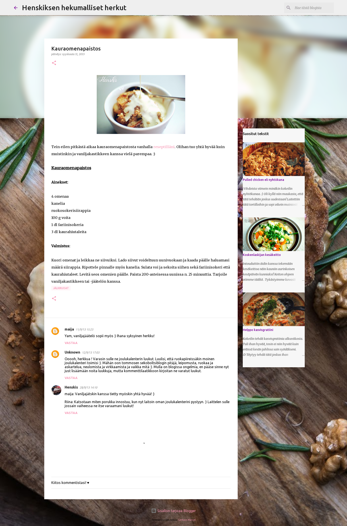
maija (69, 329)
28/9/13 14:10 (88, 387)
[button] (54, 63)
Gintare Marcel (187, 519)
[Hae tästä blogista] (310, 7)
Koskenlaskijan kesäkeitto (262, 255)
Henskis (71, 387)
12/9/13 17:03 (90, 352)
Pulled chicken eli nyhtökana (263, 180)
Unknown (72, 352)
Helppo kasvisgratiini (258, 330)
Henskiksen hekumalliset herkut (74, 8)
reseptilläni (164, 147)
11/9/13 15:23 (84, 329)
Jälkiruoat (61, 288)
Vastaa (71, 343)
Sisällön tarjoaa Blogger (173, 511)
